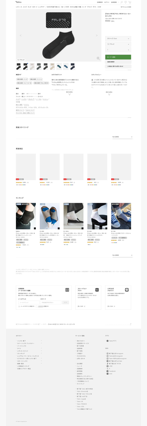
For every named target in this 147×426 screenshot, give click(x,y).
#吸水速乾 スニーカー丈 (24, 83)
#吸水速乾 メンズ (22, 79)
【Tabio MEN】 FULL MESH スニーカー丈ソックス (61, 324)
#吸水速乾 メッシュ (36, 79)
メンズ (44, 324)
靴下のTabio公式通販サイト (23, 324)
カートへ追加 (111, 57)
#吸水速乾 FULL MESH (41, 83)
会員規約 (40, 306)
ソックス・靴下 (36, 324)
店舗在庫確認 (111, 62)
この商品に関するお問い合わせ (115, 66)
